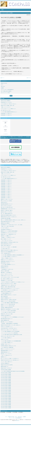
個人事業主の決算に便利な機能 (5, 218)
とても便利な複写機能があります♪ (6, 293)
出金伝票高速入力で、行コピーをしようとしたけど (9, 232)
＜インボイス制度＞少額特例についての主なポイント (9, 256)
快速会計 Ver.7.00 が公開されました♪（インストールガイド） (10, 288)
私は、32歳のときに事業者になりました (7, 278)
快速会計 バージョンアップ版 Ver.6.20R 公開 (8, 304)
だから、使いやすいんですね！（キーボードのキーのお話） (10, 277)
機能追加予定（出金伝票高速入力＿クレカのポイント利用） (10, 309)
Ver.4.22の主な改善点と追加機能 (6, 379)
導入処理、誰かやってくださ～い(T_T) (7, 275)
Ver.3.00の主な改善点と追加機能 (6, 393)
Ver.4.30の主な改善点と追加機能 (6, 377)
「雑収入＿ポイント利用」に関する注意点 (7, 226)
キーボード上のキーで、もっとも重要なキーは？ (8, 108)
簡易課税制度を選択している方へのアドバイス (8, 208)
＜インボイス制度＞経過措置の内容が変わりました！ (9, 111)
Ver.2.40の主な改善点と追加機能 (6, 401)
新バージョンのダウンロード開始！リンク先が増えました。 (10, 358)
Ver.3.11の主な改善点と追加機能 (6, 390)
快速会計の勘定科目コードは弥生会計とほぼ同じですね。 (10, 242)
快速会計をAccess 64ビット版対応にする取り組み (8, 299)
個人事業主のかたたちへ (4, 267)
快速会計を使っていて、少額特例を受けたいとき (8, 234)
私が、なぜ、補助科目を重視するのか (6, 213)
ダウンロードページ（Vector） (5, 92)
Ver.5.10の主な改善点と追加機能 (6, 374)
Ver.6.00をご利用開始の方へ (5, 363)
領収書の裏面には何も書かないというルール (8, 261)
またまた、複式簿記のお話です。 (6, 253)
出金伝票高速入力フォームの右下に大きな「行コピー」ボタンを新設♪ (11, 224)
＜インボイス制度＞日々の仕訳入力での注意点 (8, 312)
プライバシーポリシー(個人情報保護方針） (7, 89)
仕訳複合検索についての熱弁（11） (6, 181)
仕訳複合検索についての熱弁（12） (6, 113)
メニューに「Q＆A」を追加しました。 (7, 361)
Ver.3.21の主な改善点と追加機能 (6, 387)
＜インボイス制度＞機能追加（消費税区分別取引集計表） (10, 302)
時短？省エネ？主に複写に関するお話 (6, 207)
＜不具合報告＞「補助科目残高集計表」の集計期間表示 (9, 323)
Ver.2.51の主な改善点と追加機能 (6, 395)
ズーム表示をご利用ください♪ (5, 248)
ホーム (6, 416)
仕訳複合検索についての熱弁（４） (6, 192)
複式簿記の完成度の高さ (4, 266)
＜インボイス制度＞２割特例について (6, 342)
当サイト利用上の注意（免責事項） (6, 91)
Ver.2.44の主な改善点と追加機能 (6, 398)
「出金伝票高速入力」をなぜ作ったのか (7, 269)
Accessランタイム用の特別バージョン (7, 326)
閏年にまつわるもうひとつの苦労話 (6, 200)
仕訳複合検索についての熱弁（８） (6, 186)
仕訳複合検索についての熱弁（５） (6, 191)
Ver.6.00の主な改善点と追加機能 (6, 369)
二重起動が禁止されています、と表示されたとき (8, 285)
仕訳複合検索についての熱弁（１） (6, 197)
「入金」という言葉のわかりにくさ (6, 355)
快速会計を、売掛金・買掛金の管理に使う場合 (8, 286)
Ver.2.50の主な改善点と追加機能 (6, 396)
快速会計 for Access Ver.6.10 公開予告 (7, 364)
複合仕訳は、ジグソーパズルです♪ (6, 353)
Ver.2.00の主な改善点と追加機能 (6, 407)
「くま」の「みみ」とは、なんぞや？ (6, 240)
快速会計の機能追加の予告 (5, 320)
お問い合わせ (3, 86)
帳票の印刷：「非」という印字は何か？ (7, 321)
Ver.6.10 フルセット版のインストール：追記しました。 (9, 329)
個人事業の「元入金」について (5, 344)
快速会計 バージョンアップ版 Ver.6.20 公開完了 (8, 301)
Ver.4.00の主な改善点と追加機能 (6, 385)
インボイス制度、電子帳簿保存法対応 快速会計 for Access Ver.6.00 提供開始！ (13, 371)
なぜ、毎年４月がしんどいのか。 (6, 110)
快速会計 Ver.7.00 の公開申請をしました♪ (7, 291)
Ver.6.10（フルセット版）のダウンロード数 (7, 336)
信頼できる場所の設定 (4, 296)
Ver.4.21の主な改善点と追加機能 (6, 380)
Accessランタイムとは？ (5, 339)
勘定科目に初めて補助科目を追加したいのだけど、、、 (9, 215)
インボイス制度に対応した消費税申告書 (7, 347)
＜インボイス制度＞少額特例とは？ (6, 337)
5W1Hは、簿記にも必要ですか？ (6, 245)
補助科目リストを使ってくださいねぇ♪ (7, 199)
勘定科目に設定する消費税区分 (5, 100)
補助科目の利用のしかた (4, 366)
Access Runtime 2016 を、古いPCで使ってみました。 (9, 328)
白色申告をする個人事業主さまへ (6, 315)
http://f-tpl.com (17, 420)
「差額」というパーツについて (5, 173)
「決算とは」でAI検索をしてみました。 (7, 258)
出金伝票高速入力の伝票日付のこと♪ (6, 229)
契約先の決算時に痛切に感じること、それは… (8, 221)
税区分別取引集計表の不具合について (6, 318)
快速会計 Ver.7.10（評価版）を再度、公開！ (7, 105)
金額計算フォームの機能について (6, 235)
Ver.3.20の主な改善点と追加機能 (6, 388)
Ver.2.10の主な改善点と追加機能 (6, 406)
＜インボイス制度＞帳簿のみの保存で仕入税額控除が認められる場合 (11, 334)
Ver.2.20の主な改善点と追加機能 (6, 404)
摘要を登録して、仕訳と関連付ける (6, 272)
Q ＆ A (2, 84)
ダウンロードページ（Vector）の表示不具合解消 (8, 310)
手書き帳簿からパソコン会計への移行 (6, 280)
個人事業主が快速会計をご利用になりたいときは (8, 345)
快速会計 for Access (4, 83)
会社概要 (24, 416)
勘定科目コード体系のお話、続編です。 (7, 210)
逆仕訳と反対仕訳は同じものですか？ (6, 243)
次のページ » (29, 77)
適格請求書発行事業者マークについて (6, 350)
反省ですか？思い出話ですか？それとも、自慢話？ (9, 283)
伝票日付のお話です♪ (4, 202)
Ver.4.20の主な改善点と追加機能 (6, 382)
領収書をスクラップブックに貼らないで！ (7, 259)
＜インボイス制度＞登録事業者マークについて (8, 264)
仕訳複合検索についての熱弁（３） (6, 194)
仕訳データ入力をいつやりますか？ (6, 205)
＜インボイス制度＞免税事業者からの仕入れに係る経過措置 (10, 331)
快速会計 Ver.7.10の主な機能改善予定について (8, 251)
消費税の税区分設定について (5, 352)
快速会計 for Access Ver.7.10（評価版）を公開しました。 (9, 250)
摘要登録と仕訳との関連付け (5, 223)
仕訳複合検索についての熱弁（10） (6, 183)
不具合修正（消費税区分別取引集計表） (7, 307)
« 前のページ (2, 77)
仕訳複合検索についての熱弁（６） (6, 189)
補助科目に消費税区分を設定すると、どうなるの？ (9, 294)
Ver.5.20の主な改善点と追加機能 (6, 372)
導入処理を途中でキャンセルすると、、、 (7, 102)
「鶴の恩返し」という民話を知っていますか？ (8, 237)
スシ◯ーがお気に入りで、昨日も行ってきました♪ (8, 170)
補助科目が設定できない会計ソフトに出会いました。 (9, 216)
